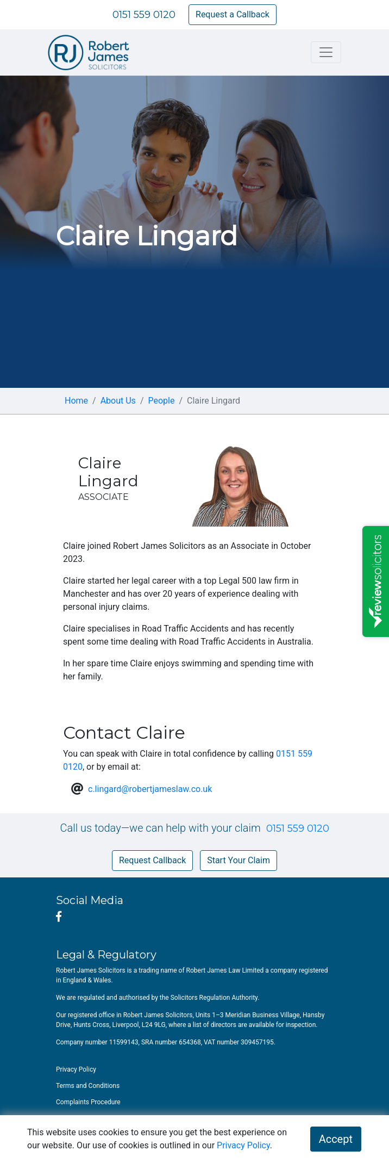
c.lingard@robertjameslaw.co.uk (150, 789)
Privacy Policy (243, 1145)
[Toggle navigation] (326, 52)
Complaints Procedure (88, 1102)
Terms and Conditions (88, 1086)
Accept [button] (336, 1139)
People (161, 400)
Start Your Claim (238, 860)
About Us (118, 400)
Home (76, 400)
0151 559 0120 (143, 15)
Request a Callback (232, 14)
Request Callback (152, 860)
